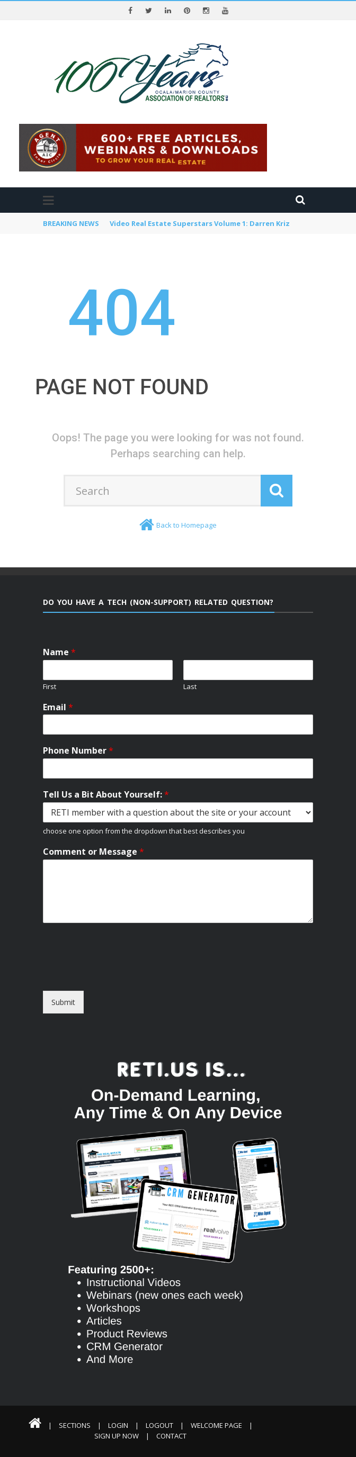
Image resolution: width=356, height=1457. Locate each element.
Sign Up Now (116, 1436)
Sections (75, 1425)
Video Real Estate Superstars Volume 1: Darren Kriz (200, 223)
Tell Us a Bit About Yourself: (106, 794)
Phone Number (78, 750)
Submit (63, 1002)
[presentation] (139, 981)
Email (58, 707)
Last (190, 686)
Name (59, 652)
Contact (171, 1436)
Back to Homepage (186, 525)
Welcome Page (216, 1425)
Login (118, 1425)
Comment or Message (93, 851)
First (49, 686)
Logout (159, 1425)
